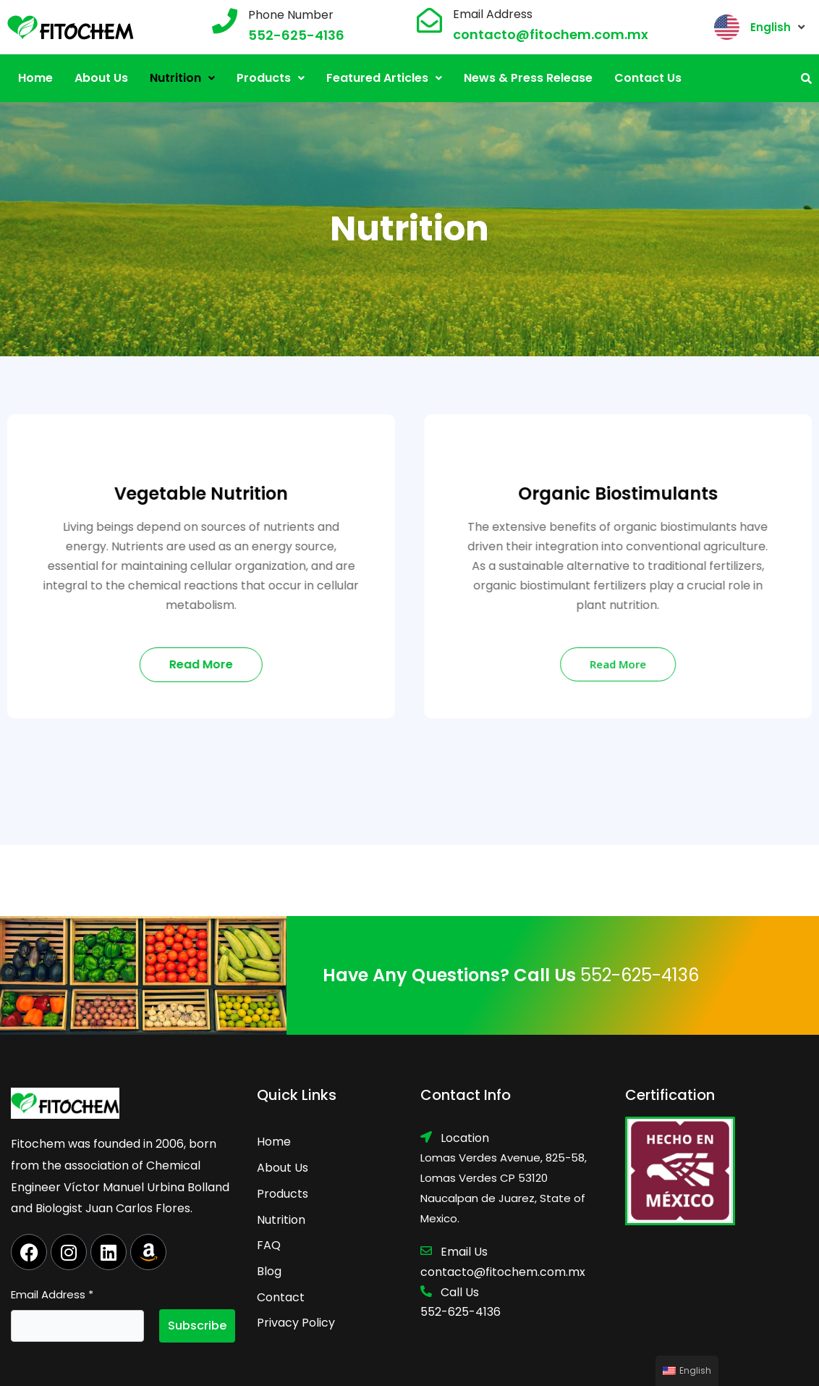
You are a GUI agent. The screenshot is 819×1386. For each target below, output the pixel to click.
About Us (101, 78)
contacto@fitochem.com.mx (550, 34)
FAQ (269, 1245)
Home (35, 78)
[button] (182, 78)
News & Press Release (528, 78)
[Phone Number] (224, 20)
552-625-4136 (296, 35)
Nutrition (182, 78)
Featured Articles (384, 78)
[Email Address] (429, 20)
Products (271, 78)
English (770, 27)
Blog (269, 1271)
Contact (281, 1297)
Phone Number (291, 15)
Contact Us (648, 78)
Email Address (492, 14)
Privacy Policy (296, 1322)
